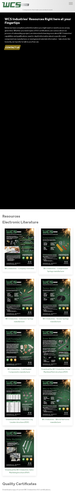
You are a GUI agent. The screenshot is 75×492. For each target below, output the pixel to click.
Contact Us (12, 47)
